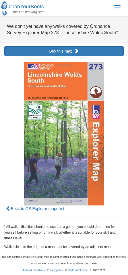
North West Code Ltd (80, 270)
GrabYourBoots (22, 7)
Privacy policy (55, 270)
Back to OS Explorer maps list (35, 208)
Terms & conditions (34, 270)
